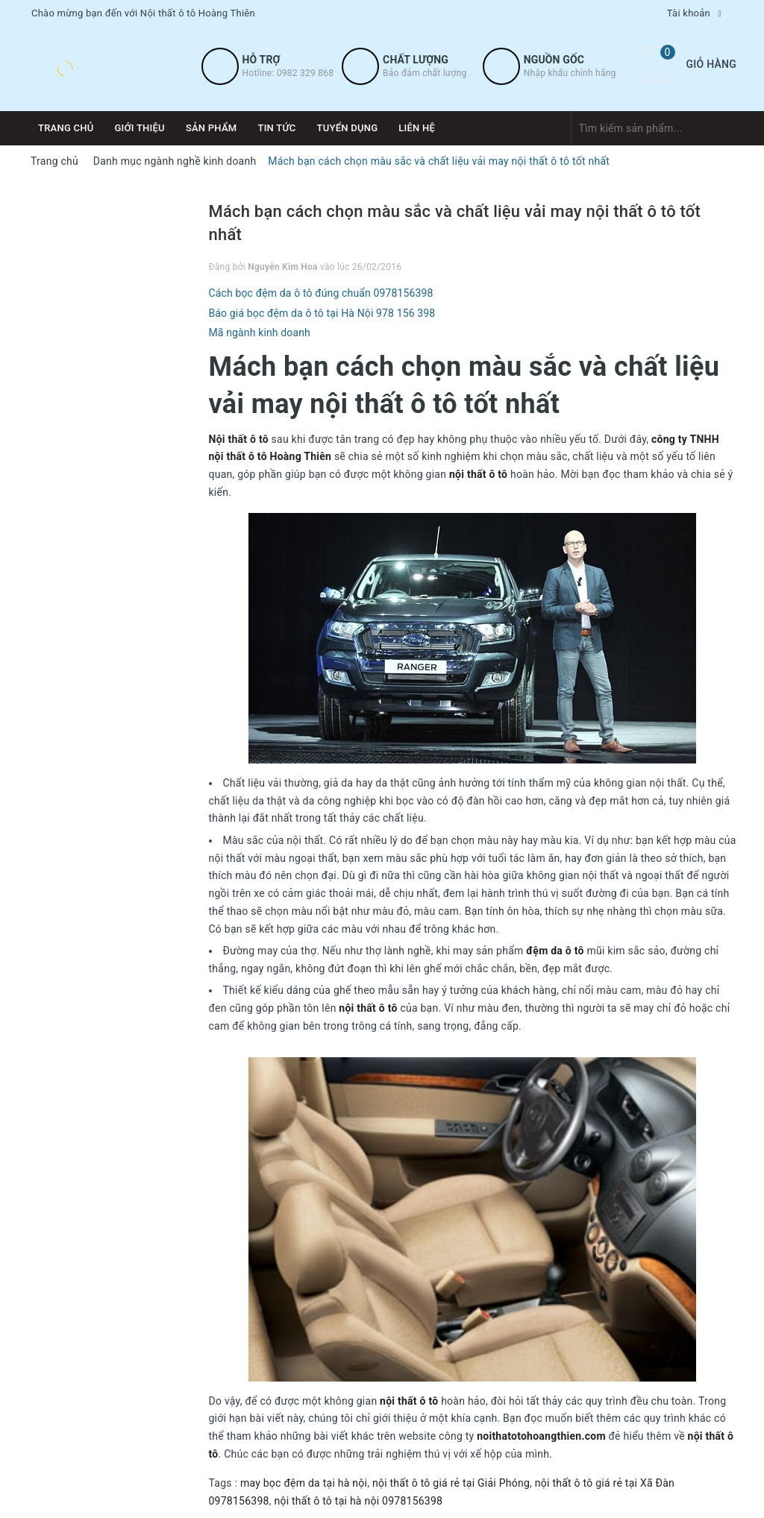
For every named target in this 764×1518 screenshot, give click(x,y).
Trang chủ (66, 127)
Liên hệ (416, 127)
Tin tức (276, 127)
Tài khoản (688, 13)
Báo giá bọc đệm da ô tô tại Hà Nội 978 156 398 (322, 313)
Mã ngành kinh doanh (259, 332)
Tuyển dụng (347, 127)
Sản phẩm (211, 127)
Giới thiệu (140, 127)
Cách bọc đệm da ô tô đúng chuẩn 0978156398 (321, 293)
